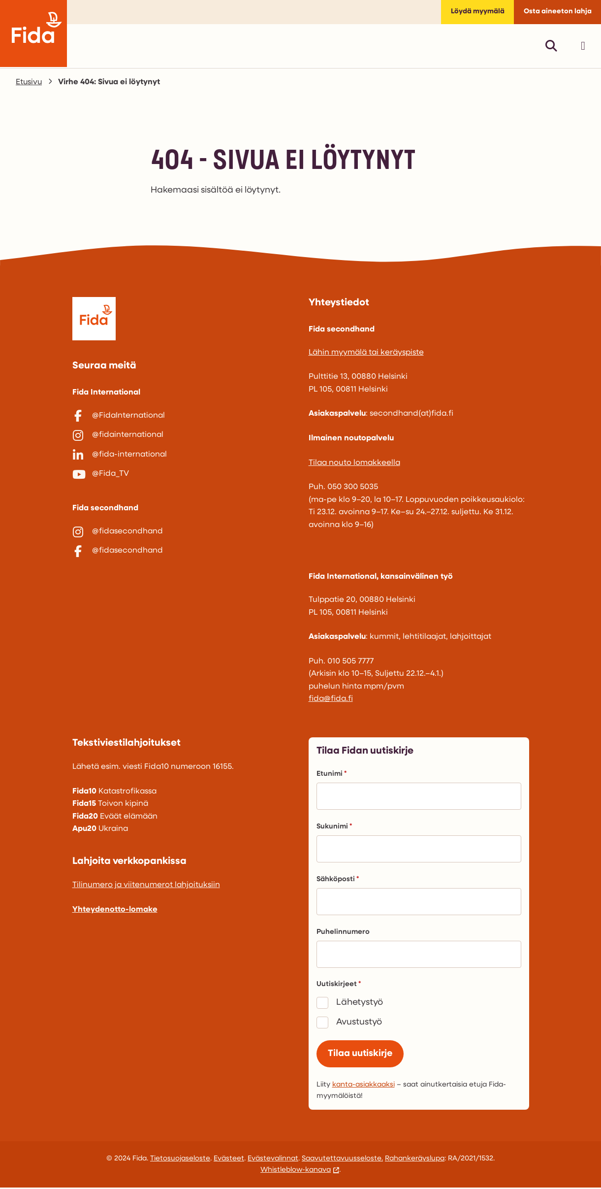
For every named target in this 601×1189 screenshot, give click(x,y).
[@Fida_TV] (182, 478)
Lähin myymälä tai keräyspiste (366, 354)
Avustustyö (359, 1023)
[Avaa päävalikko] (583, 46)
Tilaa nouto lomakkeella (354, 463)
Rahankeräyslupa (414, 1160)
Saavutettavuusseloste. (342, 1160)
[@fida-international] (182, 458)
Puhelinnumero (343, 933)
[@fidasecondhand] (182, 536)
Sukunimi (334, 827)
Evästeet (229, 1160)
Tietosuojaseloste (180, 1160)
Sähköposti (337, 880)
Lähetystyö (359, 1003)
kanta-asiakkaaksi (363, 1086)
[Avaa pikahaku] (551, 46)
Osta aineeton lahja (557, 12)
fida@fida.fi (331, 700)
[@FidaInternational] (182, 417)
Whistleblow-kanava (295, 1171)
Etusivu (29, 83)
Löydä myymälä (476, 12)
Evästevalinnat (273, 1160)
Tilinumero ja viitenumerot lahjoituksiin (146, 886)
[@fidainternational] (182, 437)
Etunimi (331, 775)
